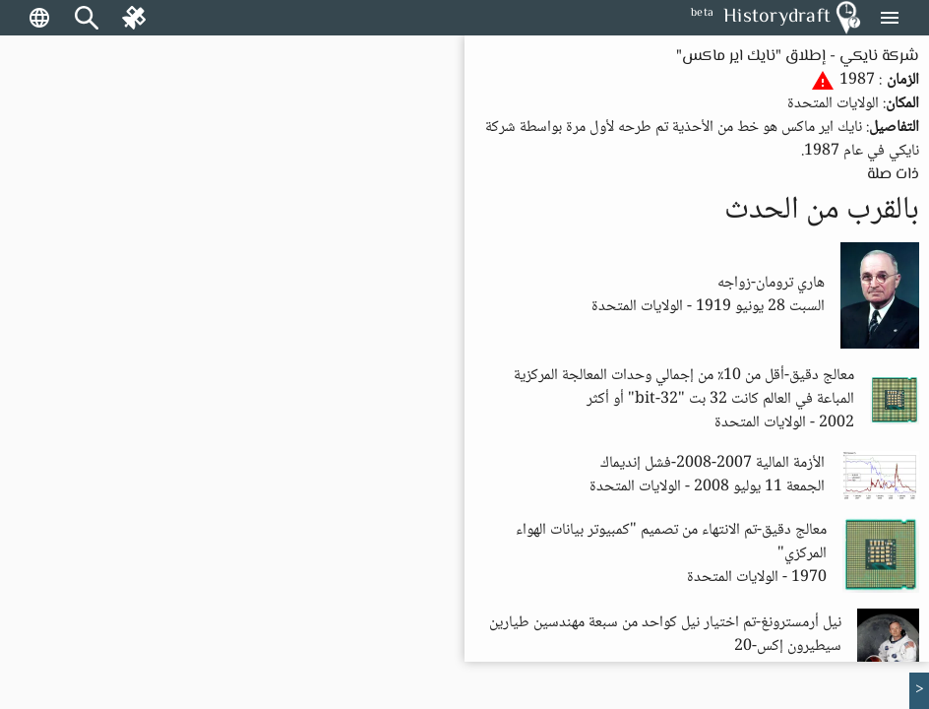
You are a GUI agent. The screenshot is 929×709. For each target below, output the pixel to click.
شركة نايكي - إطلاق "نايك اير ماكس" (797, 56)
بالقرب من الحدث (821, 210)
